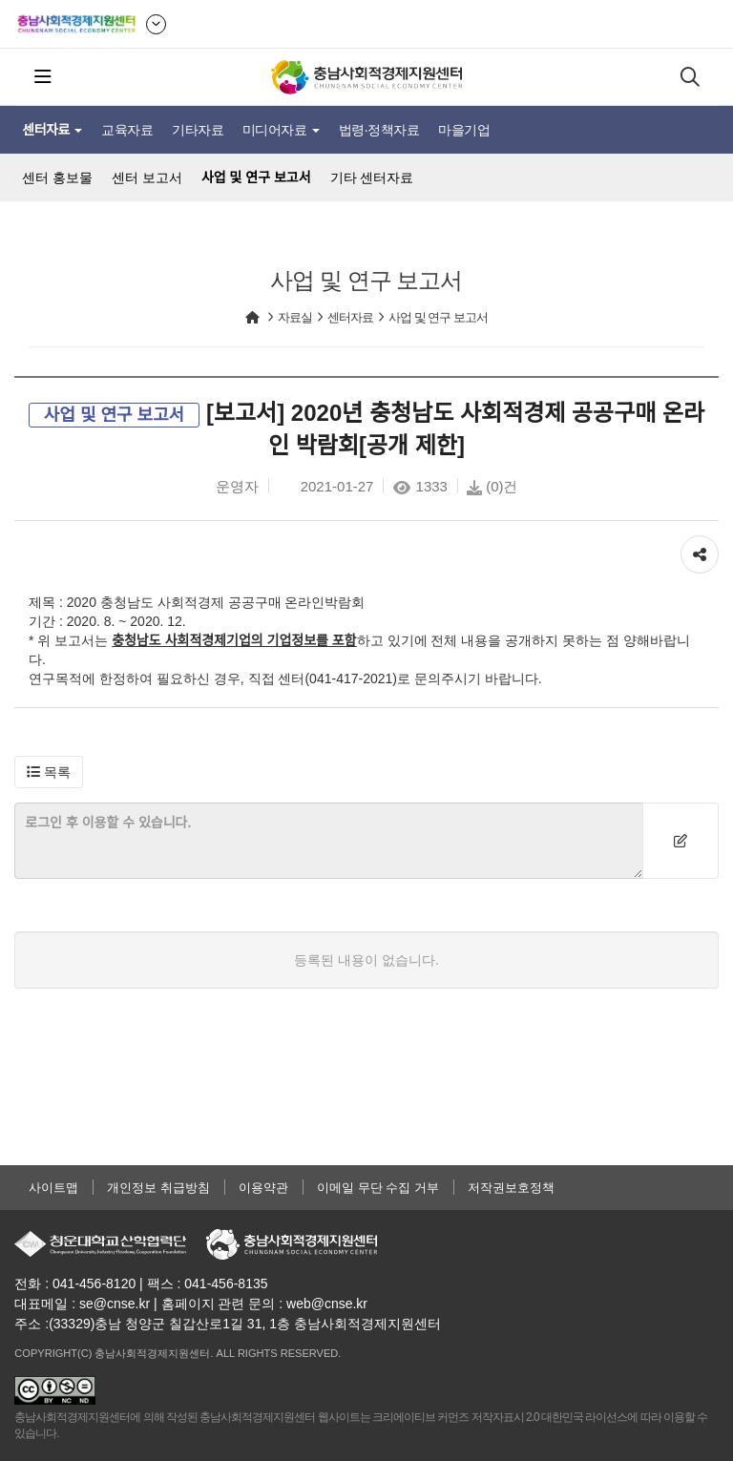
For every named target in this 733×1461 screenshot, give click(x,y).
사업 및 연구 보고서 (256, 177)
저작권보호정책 (511, 1187)
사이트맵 (53, 1187)
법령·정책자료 (379, 129)
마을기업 (464, 129)
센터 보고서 (147, 177)
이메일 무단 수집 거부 (378, 1187)
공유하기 (700, 549)
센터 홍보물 (57, 177)
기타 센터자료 (372, 177)
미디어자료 (281, 129)
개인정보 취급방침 (158, 1187)
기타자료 (197, 129)
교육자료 (127, 129)
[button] (48, 772)
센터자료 (52, 129)
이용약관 (263, 1187)
